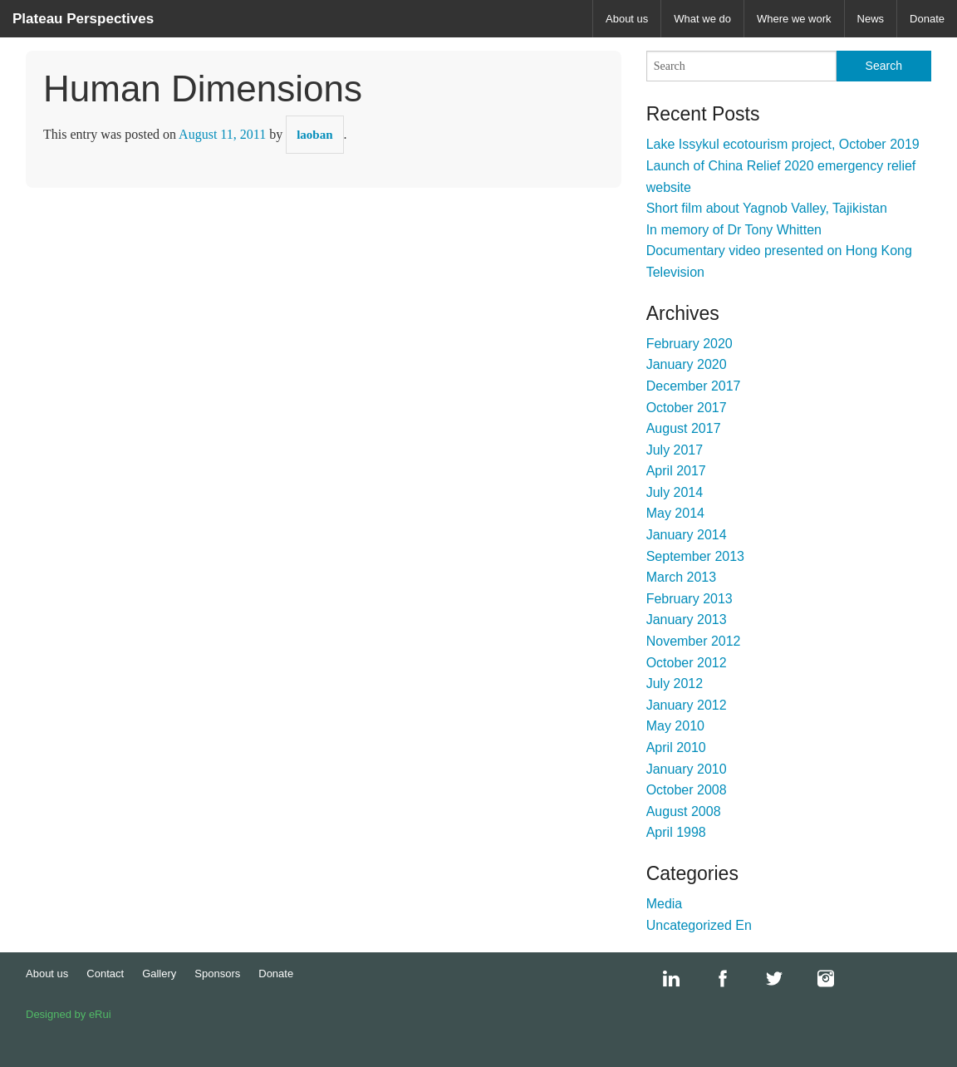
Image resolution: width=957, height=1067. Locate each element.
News (871, 18)
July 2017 (675, 450)
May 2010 (675, 726)
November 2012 (693, 641)
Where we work (794, 18)
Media (664, 904)
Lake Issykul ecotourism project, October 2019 (783, 144)
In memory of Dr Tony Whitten (734, 230)
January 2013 (686, 619)
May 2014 (675, 513)
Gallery (159, 973)
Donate (927, 18)
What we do (702, 18)
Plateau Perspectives (83, 19)
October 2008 (686, 790)
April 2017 (676, 471)
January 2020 (686, 364)
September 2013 (695, 556)
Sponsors (217, 973)
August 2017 (683, 428)
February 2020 (689, 344)
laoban (314, 134)
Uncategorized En (699, 925)
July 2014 (675, 492)
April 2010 (676, 747)
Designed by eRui (68, 1014)
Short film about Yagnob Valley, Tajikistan (766, 208)
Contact (105, 973)
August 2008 (683, 811)
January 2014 (686, 535)
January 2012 (686, 705)
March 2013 (681, 577)
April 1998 (676, 832)
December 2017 (693, 386)
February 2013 (689, 599)
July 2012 (675, 683)
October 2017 (686, 408)
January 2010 (686, 769)
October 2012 (686, 663)
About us (627, 18)
